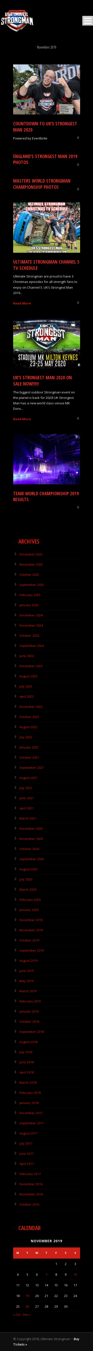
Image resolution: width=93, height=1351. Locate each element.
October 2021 (29, 757)
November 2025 (31, 564)
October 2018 (29, 1021)
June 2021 (26, 798)
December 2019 (31, 920)
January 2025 (29, 605)
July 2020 (25, 879)
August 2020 (28, 869)
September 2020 (31, 859)
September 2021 (31, 767)
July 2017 (25, 1143)
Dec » (27, 1314)
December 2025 (31, 554)
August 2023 (28, 676)
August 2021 (28, 777)
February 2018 (30, 1092)
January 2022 (29, 747)
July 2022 (25, 737)
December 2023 (31, 666)
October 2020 (29, 849)
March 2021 (27, 818)
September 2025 (31, 584)
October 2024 (29, 635)
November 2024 (31, 625)
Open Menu (87, 21)
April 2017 (26, 1163)
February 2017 (30, 1174)
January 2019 (29, 1011)
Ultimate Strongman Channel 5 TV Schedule (46, 265)
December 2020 (31, 828)
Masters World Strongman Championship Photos (41, 184)
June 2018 (26, 1062)
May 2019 (26, 981)
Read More (22, 303)
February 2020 (30, 899)
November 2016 (31, 1194)
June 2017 (26, 1153)
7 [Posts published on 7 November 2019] (46, 1274)
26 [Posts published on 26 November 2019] (27, 1306)
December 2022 (31, 706)
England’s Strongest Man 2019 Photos (45, 159)
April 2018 (26, 1072)
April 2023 (26, 696)
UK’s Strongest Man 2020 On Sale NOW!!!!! (42, 380)
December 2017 (31, 1113)
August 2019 (28, 960)
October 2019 (29, 940)
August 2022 (28, 727)
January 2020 (29, 910)
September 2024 (31, 645)
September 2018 (31, 1031)
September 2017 (31, 1123)
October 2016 (29, 1204)
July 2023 (25, 686)
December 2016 (31, 1184)
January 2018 (29, 1103)
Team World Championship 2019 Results (46, 496)
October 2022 (29, 717)
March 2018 (27, 1082)
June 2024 (26, 656)
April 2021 (26, 808)
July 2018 (25, 1052)
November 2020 (31, 838)
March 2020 (27, 889)
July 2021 (25, 788)
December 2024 (31, 615)
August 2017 (28, 1133)
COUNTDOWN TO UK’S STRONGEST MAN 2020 (45, 126)
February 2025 (30, 595)
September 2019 (31, 950)
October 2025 (29, 574)
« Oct (17, 1314)
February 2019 (30, 1001)
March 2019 (27, 991)
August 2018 (28, 1042)
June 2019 (26, 970)
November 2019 (31, 930)
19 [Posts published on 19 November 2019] (27, 1296)
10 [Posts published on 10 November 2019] (75, 1274)
